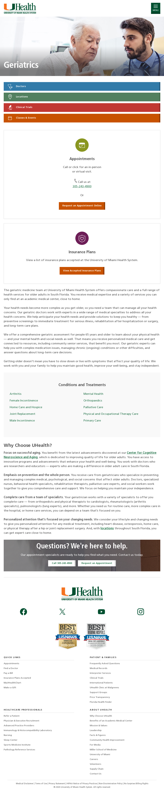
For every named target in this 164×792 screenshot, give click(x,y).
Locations (17, 97)
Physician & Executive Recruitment (21, 721)
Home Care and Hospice (26, 407)
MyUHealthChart (12, 683)
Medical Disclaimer (25, 784)
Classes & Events (21, 118)
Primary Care (92, 420)
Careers (94, 759)
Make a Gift (10, 688)
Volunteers (95, 764)
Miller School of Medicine (103, 750)
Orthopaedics (92, 400)
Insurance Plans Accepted (17, 678)
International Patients (101, 683)
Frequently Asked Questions (105, 664)
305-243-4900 (82, 186)
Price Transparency (100, 697)
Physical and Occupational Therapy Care (110, 414)
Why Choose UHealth (101, 716)
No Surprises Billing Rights (136, 784)
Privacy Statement (57, 784)
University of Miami (100, 754)
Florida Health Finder (101, 702)
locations (107, 528)
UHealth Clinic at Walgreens (104, 688)
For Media (95, 745)
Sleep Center (10, 740)
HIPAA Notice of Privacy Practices (82, 784)
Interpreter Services (100, 673)
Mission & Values (98, 726)
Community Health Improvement (107, 740)
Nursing (8, 735)
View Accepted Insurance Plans (82, 271)
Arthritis (15, 394)
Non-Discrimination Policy (110, 784)
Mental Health (93, 394)
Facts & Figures (98, 735)
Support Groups (98, 692)
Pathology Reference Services (19, 750)
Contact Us (95, 774)
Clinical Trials (19, 107)
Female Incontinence (24, 400)
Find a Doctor (11, 668)
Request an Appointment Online (82, 206)
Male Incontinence (22, 420)
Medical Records (98, 668)
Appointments (11, 664)
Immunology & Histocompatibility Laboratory (28, 730)
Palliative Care (93, 407)
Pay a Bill (8, 673)
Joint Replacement (22, 414)
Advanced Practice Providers (19, 726)
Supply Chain (96, 769)
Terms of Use (41, 784)
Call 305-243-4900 (62, 563)
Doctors (16, 86)
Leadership (96, 730)
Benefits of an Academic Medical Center (111, 721)
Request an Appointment (96, 563)
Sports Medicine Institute (17, 745)
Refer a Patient (11, 716)
